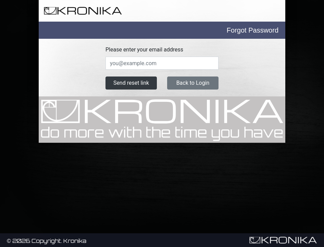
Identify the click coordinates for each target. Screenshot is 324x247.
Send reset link (131, 83)
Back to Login (193, 83)
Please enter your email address (144, 49)
